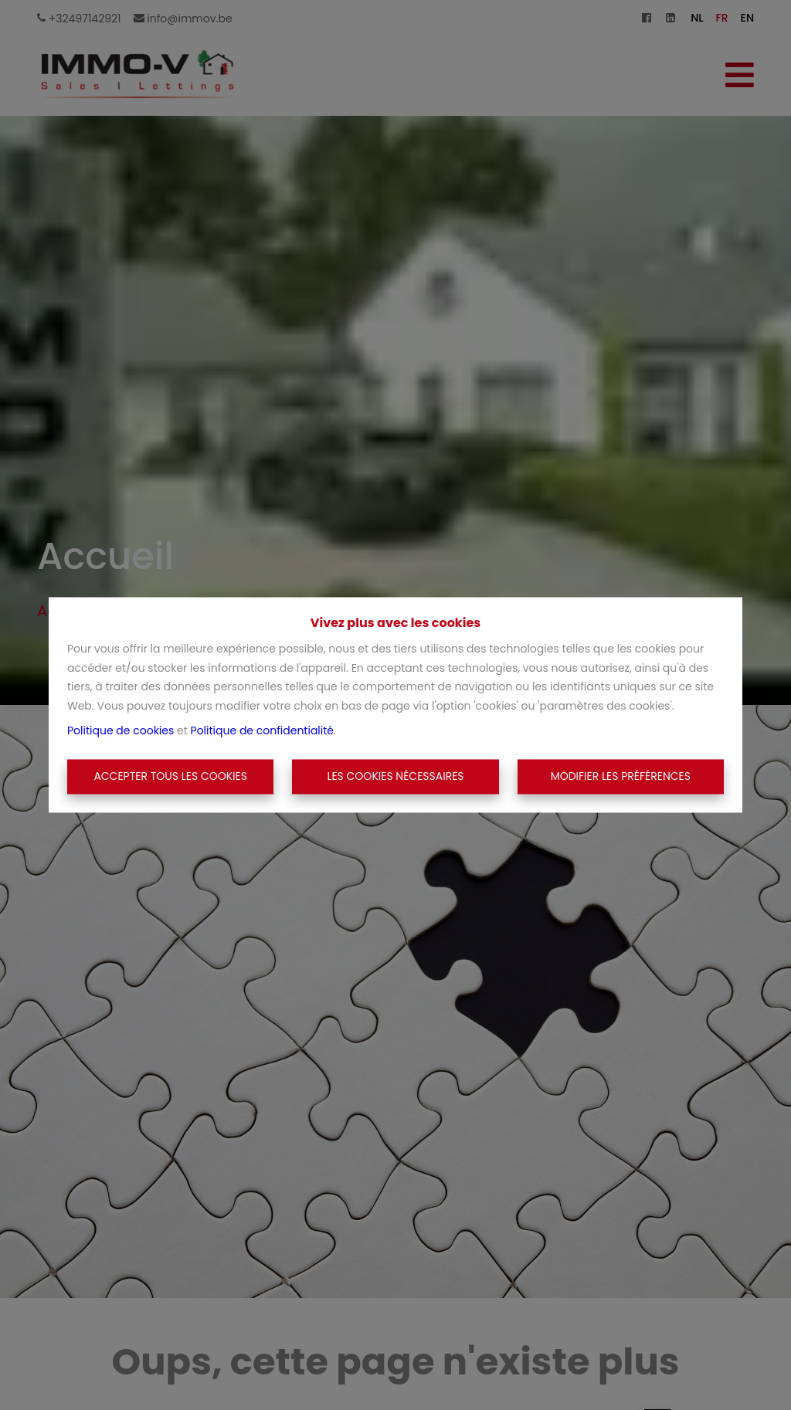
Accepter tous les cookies (170, 776)
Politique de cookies (120, 731)
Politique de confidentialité (262, 731)
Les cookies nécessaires (395, 776)
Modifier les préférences (621, 776)
